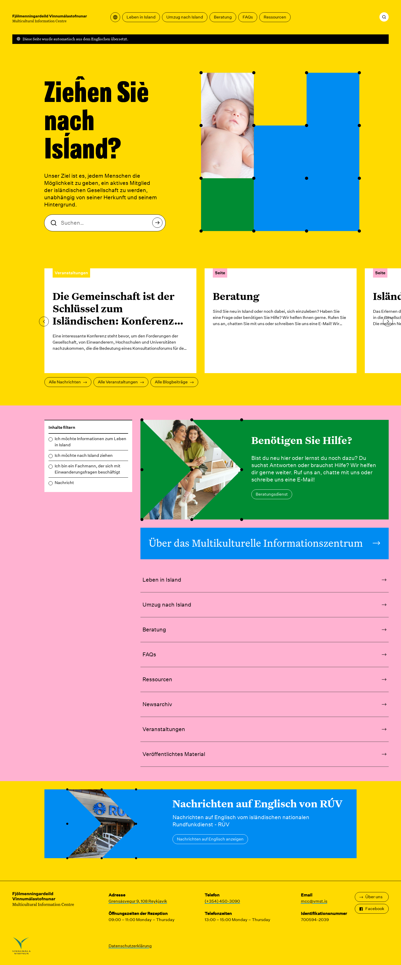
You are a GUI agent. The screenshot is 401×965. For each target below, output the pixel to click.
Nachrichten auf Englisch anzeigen (210, 839)
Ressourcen (275, 17)
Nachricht (64, 482)
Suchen (159, 224)
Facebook (371, 908)
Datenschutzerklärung (130, 945)
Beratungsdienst (272, 494)
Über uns (371, 896)
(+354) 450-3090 (222, 901)
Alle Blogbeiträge (174, 382)
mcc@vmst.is (314, 901)
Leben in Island (141, 17)
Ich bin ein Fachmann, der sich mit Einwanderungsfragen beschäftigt (87, 469)
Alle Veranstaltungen (121, 382)
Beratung (223, 17)
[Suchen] (384, 17)
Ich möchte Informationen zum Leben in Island (90, 441)
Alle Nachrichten (68, 382)
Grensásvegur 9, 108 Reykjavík (138, 901)
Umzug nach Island (184, 17)
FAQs (248, 17)
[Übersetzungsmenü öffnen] (115, 17)
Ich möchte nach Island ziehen (84, 455)
